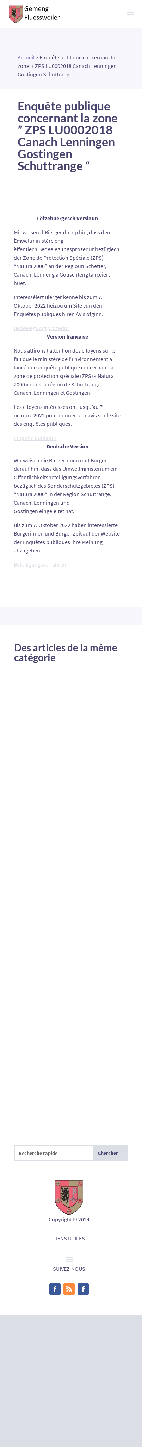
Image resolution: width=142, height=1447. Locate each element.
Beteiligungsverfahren (40, 564)
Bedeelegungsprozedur (41, 327)
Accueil (26, 57)
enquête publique (35, 437)
